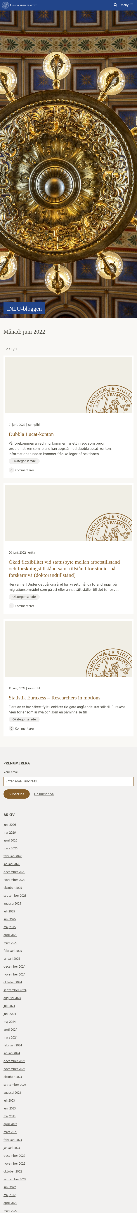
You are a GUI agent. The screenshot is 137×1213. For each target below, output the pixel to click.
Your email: (11, 772)
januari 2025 (11, 958)
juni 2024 (9, 1014)
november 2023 (14, 1069)
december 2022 (14, 1155)
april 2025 (10, 935)
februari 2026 (12, 856)
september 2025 (14, 895)
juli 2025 (9, 911)
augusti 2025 (12, 903)
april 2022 (10, 1203)
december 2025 (14, 872)
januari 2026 (11, 864)
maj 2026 (9, 832)
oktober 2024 (12, 982)
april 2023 (10, 1124)
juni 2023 (9, 1108)
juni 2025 (9, 919)
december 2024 (14, 966)
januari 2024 (11, 1053)
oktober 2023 (12, 1077)
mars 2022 (10, 1211)
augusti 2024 (12, 998)
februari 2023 (12, 1140)
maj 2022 (9, 1195)
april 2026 (10, 840)
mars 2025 (10, 943)
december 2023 (14, 1061)
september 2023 (14, 1084)
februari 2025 (12, 950)
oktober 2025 (12, 887)
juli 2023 (9, 1100)
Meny (127, 5)
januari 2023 (11, 1148)
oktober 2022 (12, 1171)
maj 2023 (9, 1116)
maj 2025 (9, 927)
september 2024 (14, 990)
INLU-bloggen (24, 308)
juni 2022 (9, 1187)
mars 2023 (10, 1132)
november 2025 (14, 880)
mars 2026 (10, 848)
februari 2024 (12, 1045)
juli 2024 (9, 1006)
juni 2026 (9, 824)
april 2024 (10, 1029)
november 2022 (14, 1163)
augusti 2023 (12, 1092)
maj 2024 (9, 1021)
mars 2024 (10, 1037)
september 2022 (14, 1179)
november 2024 (14, 974)
